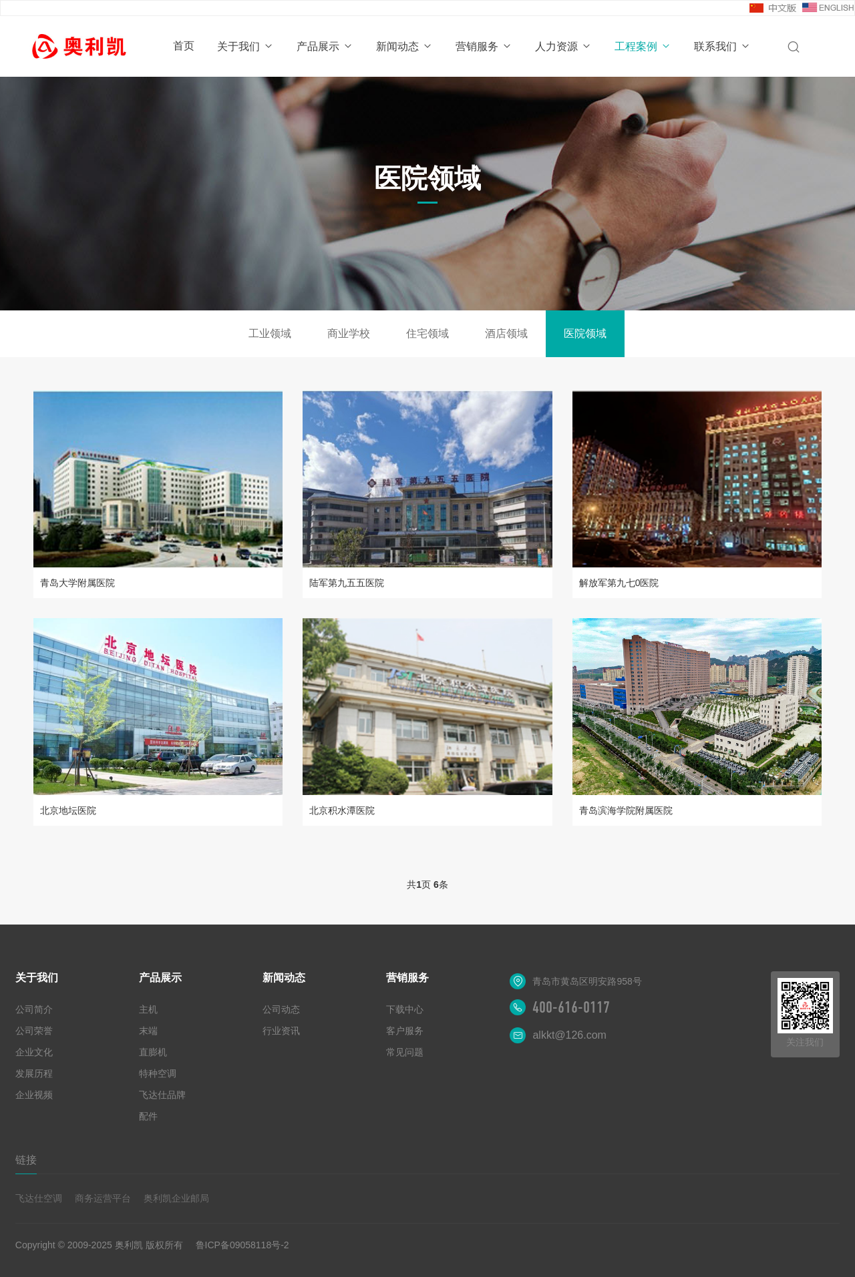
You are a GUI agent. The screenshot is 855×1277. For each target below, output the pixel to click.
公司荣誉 (34, 1030)
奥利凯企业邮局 (176, 1198)
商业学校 (348, 333)
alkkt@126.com (569, 1035)
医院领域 (585, 333)
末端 (148, 1030)
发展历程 (34, 1073)
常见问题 (404, 1052)
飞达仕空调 (38, 1198)
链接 (26, 1160)
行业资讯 (281, 1030)
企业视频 (34, 1094)
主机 (148, 1009)
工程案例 (643, 46)
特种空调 (157, 1073)
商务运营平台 (103, 1198)
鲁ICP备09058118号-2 (242, 1245)
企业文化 (34, 1052)
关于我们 (245, 46)
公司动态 (281, 1009)
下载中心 (404, 1009)
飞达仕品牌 (162, 1094)
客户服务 (404, 1030)
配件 (148, 1116)
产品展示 (325, 46)
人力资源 (563, 46)
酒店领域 (506, 333)
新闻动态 (404, 46)
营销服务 (484, 46)
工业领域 (269, 333)
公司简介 (34, 1009)
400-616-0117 (571, 1007)
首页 (183, 45)
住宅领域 (427, 333)
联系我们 (722, 46)
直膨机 (153, 1052)
